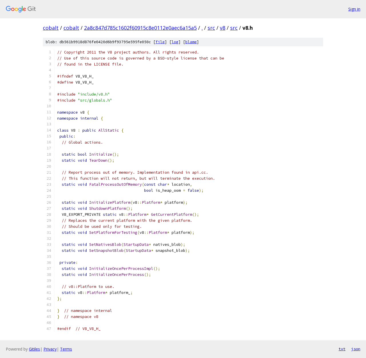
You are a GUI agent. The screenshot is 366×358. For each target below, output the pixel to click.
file (160, 41)
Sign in (354, 9)
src (211, 27)
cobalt (51, 27)
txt (342, 348)
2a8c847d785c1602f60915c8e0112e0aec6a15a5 (140, 27)
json (355, 348)
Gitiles (34, 349)
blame (191, 41)
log (175, 41)
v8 (222, 27)
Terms (66, 349)
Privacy (50, 349)
